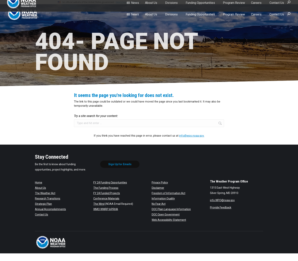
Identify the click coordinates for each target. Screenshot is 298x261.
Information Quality (163, 198)
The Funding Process (105, 187)
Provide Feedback (220, 207)
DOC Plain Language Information (171, 209)
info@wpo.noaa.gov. (191, 135)
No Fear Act (159, 203)
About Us (40, 187)
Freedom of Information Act (168, 193)
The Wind (99, 203)
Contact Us (41, 214)
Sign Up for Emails (120, 164)
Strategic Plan (43, 203)
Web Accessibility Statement (169, 219)
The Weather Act (45, 193)
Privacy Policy (160, 182)
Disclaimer (158, 187)
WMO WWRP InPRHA (105, 209)
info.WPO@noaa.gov (222, 200)
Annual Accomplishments (50, 209)
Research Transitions (47, 198)
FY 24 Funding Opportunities (110, 182)
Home (38, 182)
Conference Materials (106, 198)
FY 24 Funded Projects (106, 193)
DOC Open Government (166, 214)
